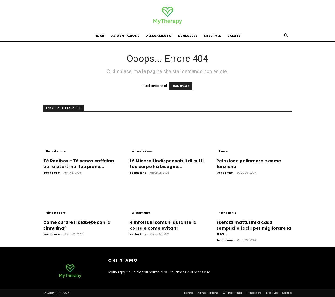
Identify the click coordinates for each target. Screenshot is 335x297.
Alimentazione (125, 35)
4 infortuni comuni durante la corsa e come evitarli (163, 225)
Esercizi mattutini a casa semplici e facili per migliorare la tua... (253, 228)
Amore (223, 151)
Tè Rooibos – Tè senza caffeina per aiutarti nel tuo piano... (78, 163)
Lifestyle (212, 35)
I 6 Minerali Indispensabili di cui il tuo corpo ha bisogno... (167, 163)
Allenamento (159, 35)
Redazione (51, 173)
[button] (286, 36)
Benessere (188, 35)
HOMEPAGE (181, 86)
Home (99, 35)
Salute (234, 35)
